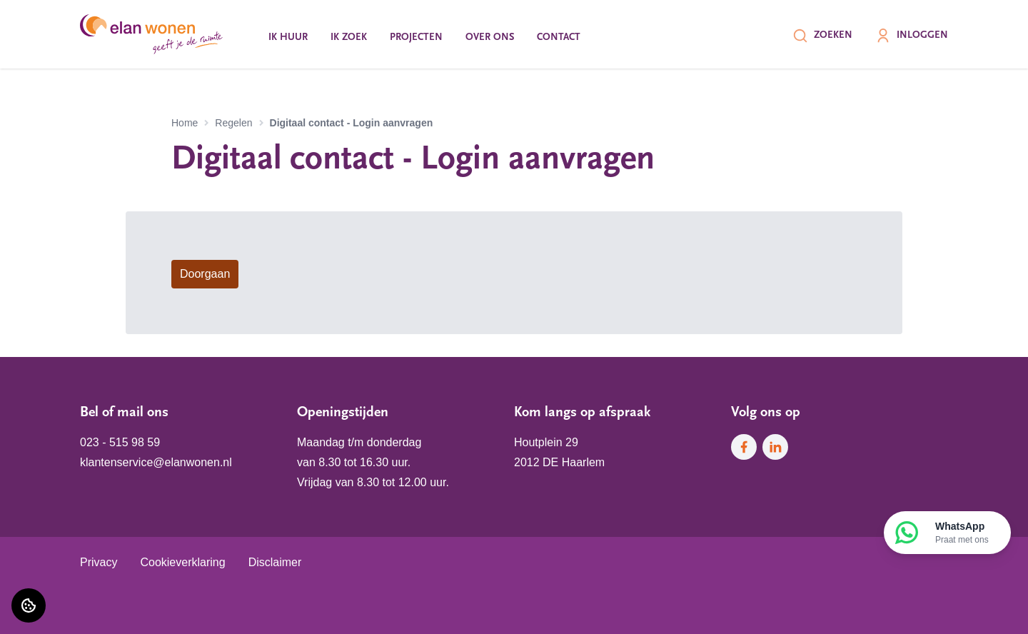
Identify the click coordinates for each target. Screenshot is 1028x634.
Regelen (233, 123)
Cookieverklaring (182, 562)
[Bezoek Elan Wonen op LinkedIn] (775, 447)
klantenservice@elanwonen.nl (156, 462)
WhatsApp (962, 533)
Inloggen (911, 36)
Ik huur (288, 37)
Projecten (416, 37)
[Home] (151, 34)
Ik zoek (349, 37)
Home (184, 123)
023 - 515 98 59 (120, 442)
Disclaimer (275, 562)
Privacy (98, 562)
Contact (558, 37)
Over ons (489, 37)
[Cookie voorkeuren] (28, 605)
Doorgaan (205, 274)
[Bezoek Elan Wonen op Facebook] (744, 447)
